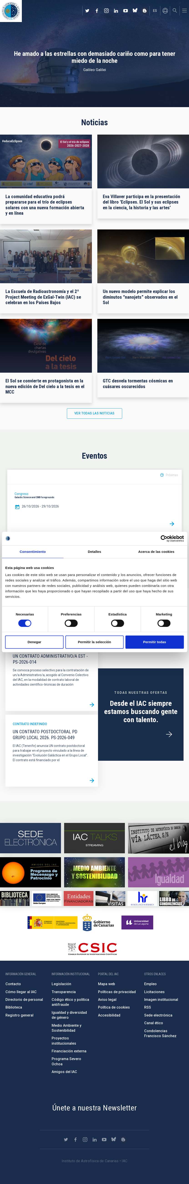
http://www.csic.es (92, 949)
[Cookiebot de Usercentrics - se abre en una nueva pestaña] (164, 538)
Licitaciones (154, 992)
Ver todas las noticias (94, 413)
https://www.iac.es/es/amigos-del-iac (30, 872)
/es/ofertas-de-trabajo (169, 734)
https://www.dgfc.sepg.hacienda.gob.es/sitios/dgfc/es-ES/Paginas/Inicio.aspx (46, 898)
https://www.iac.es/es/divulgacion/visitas (110, 898)
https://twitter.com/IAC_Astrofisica (87, 10)
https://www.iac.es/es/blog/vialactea (144, 10)
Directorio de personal (24, 999)
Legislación (61, 984)
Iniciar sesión (165, 10)
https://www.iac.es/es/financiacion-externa (78, 898)
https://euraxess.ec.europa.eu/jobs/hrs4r (142, 898)
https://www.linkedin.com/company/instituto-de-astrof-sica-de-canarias (116, 10)
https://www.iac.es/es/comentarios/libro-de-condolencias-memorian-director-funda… (174, 898)
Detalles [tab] (94, 552)
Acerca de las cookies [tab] (156, 552)
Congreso (21, 494)
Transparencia (64, 992)
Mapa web (106, 984)
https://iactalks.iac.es (94, 838)
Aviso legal (107, 999)
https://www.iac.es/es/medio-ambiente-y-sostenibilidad (94, 872)
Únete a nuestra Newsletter (94, 1107)
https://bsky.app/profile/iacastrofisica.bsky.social (135, 10)
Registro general (19, 1015)
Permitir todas (154, 642)
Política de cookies (114, 1007)
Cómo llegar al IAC (21, 992)
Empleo (150, 984)
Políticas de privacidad (117, 992)
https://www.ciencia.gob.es (52, 922)
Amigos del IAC (64, 1072)
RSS (147, 1007)
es (155, 10)
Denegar (34, 642)
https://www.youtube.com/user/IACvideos (125, 10)
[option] (94, 501)
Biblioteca (13, 1007)
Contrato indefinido (30, 724)
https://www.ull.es (138, 922)
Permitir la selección (94, 642)
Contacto (13, 984)
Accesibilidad (109, 1015)
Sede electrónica (158, 1015)
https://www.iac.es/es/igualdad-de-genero (158, 872)
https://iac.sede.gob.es (30, 838)
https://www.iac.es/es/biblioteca (15, 898)
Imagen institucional (161, 999)
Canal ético (153, 1023)
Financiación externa (69, 1051)
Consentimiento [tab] (33, 552)
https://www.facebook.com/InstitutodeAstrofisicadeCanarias (97, 10)
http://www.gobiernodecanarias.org (98, 922)
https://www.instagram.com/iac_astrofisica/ (106, 10)
